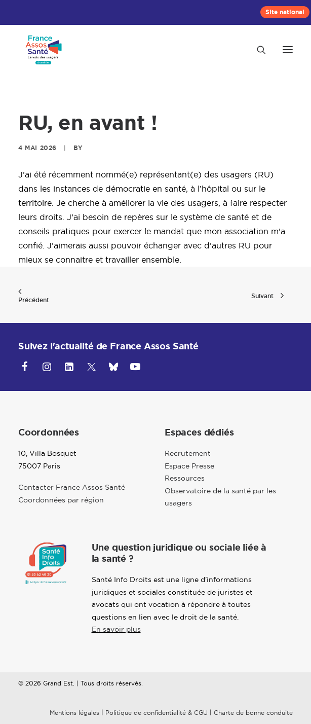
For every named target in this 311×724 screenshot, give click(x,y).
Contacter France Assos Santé (71, 487)
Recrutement (188, 453)
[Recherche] (257, 49)
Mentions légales (74, 712)
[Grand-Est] (43, 49)
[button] (287, 50)
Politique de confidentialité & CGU (156, 712)
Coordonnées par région (61, 500)
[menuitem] (285, 12)
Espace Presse (189, 466)
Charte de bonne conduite (253, 712)
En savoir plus (116, 629)
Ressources (185, 478)
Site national (284, 12)
